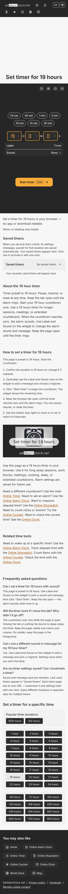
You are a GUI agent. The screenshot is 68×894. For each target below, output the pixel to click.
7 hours (15, 748)
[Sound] (34, 152)
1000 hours (14, 720)
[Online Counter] (14, 12)
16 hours (15, 769)
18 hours (53, 769)
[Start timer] (34, 182)
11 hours (34, 755)
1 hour (14, 733)
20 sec (14, 115)
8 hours (34, 748)
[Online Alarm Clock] (37, 5)
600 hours (15, 818)
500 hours (53, 811)
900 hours (53, 818)
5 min (54, 115)
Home (11, 847)
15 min (34, 123)
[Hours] (11, 136)
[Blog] (38, 12)
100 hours (34, 720)
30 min (48, 123)
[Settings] (62, 5)
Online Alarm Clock (16, 500)
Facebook (55, 882)
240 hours (15, 811)
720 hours (34, 818)
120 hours (15, 804)
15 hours (53, 762)
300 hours (34, 811)
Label (10, 145)
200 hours (53, 804)
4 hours (14, 740)
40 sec (29, 115)
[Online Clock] (22, 12)
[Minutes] (30, 136)
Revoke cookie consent (16, 886)
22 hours (15, 784)
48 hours (15, 797)
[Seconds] (48, 136)
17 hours (34, 769)
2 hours (34, 733)
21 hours (53, 777)
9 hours (53, 748)
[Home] (17, 5)
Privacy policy (37, 882)
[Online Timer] (45, 5)
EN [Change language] (55, 4)
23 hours (34, 784)
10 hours (15, 755)
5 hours (34, 740)
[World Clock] (30, 12)
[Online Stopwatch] (6, 12)
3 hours (53, 733)
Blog (37, 873)
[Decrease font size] (55, 89)
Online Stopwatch (46, 505)
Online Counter (13, 515)
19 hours (15, 777)
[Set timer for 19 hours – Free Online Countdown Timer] (34, 441)
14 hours (34, 762)
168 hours (34, 804)
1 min (42, 115)
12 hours (53, 755)
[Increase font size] (62, 89)
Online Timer (11, 496)
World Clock (15, 873)
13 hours (15, 762)
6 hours (53, 740)
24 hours (53, 784)
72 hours (34, 797)
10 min (20, 123)
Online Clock (31, 519)
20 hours (34, 777)
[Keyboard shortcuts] (41, 89)
